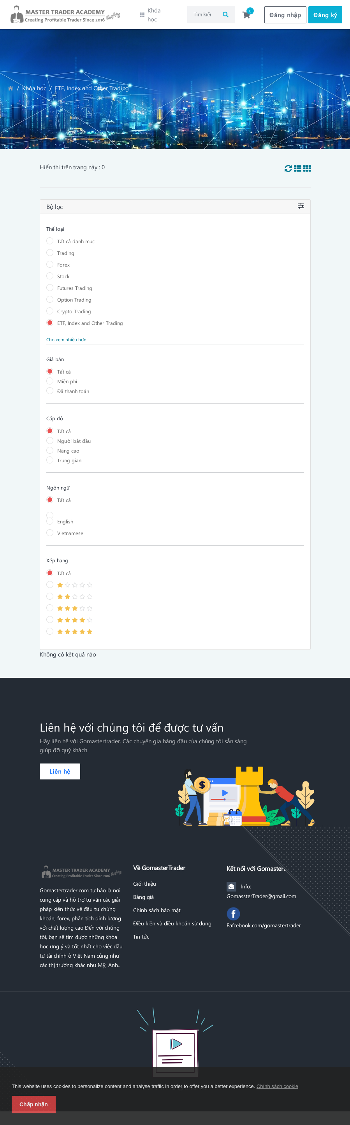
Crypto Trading (74, 307)
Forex (63, 260)
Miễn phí (67, 377)
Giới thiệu (144, 879)
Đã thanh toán (73, 387)
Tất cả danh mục (76, 237)
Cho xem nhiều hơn (66, 335)
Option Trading (74, 295)
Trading (65, 249)
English (65, 517)
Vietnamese (70, 529)
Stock (63, 272)
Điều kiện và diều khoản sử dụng (172, 919)
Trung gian (69, 456)
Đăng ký (325, 13)
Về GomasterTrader (159, 864)
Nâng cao (68, 446)
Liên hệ (59, 767)
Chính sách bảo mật (157, 906)
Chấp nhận (33, 1104)
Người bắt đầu (74, 437)
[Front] (175, 1039)
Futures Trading (74, 284)
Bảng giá (143, 893)
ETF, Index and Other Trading (90, 319)
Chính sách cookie (277, 1086)
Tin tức (141, 932)
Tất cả (64, 367)
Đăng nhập (285, 13)
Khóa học (34, 84)
